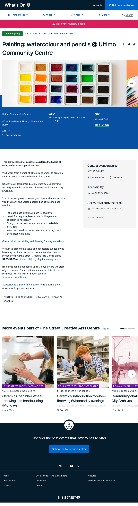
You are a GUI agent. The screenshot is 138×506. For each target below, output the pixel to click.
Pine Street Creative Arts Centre (53, 33)
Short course (24, 297)
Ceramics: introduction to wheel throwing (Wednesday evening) (81, 398)
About (6, 475)
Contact (40, 485)
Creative (57, 297)
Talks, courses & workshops (18, 391)
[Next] (132, 83)
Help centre (9, 480)
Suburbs (92, 475)
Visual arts (42, 297)
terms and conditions (14, 277)
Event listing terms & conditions (51, 475)
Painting (8, 297)
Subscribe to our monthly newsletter (22, 284)
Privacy (7, 485)
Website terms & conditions (101, 480)
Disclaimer (41, 480)
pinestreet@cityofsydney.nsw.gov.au (39, 259)
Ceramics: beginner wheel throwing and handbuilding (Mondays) (22, 400)
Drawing (8, 301)
